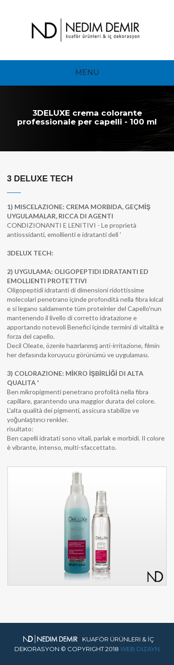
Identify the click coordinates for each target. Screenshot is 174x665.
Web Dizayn (140, 649)
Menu (87, 72)
